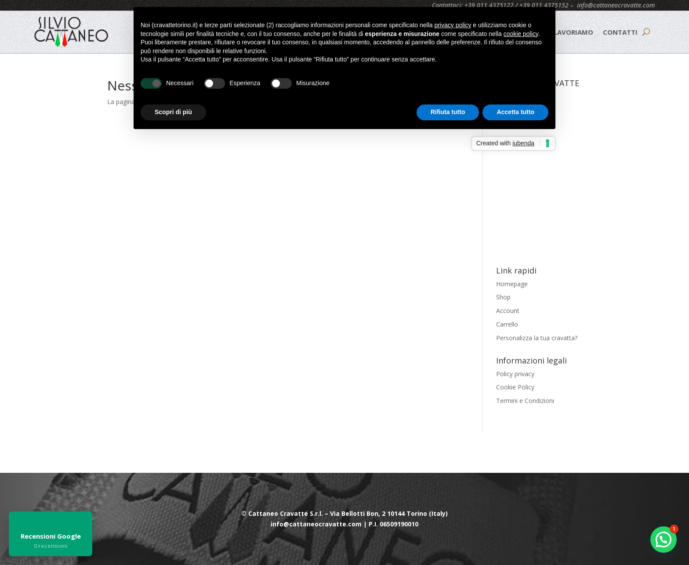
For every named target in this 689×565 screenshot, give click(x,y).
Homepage (512, 284)
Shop (503, 297)
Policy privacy (515, 374)
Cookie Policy (515, 387)
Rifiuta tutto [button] (448, 111)
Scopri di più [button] (173, 111)
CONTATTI (620, 32)
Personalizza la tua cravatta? (536, 338)
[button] (663, 539)
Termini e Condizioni (525, 400)
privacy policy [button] (452, 25)
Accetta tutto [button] (515, 111)
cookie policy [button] (521, 33)
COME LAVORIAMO (563, 32)
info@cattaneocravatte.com (616, 5)
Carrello (507, 324)
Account (507, 310)
